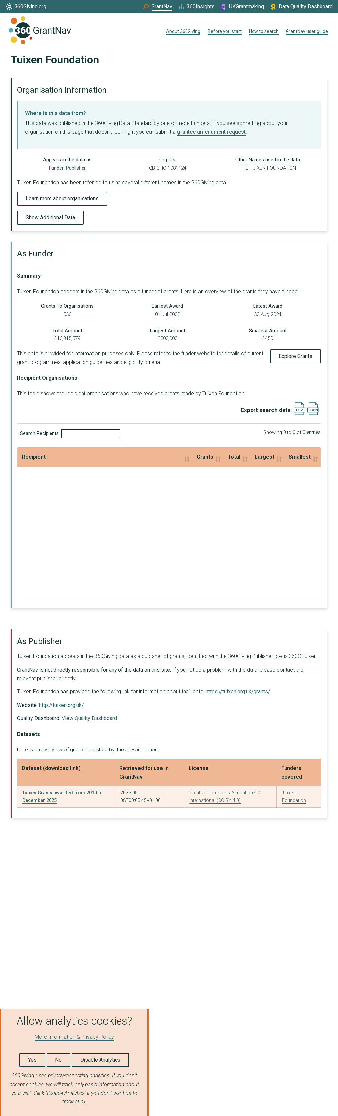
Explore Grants (295, 356)
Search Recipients (70, 433)
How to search (264, 31)
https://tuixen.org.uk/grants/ (238, 691)
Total (130, 457)
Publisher (76, 168)
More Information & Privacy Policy (74, 1037)
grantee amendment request (211, 132)
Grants (68, 457)
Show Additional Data (50, 217)
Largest (190, 457)
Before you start (225, 31)
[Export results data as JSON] (313, 413)
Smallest (261, 457)
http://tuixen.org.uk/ (61, 705)
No (58, 1060)
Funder (56, 168)
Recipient (34, 457)
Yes (32, 1060)
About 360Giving (183, 31)
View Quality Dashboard (89, 718)
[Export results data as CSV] (299, 413)
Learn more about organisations (62, 198)
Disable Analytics (100, 1060)
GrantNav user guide (307, 31)
